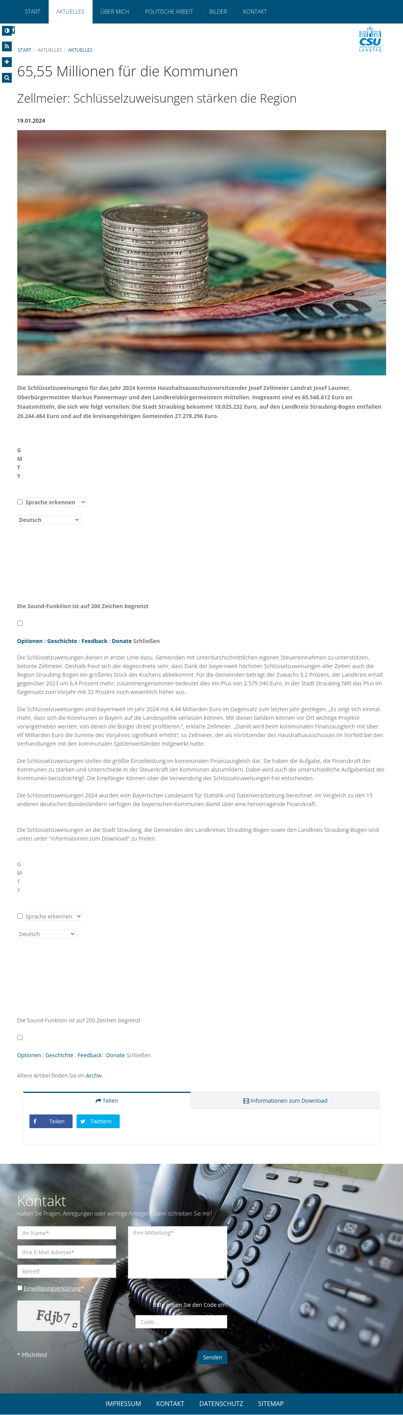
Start (32, 11)
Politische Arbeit (169, 11)
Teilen (107, 1101)
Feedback (95, 641)
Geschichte (62, 641)
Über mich (114, 11)
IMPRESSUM (123, 1404)
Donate (122, 641)
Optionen (30, 641)
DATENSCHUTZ (221, 1404)
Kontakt (255, 11)
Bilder (218, 11)
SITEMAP (271, 1404)
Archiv (94, 1076)
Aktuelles (70, 11)
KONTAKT (170, 1404)
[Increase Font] (7, 62)
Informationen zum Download (285, 1101)
